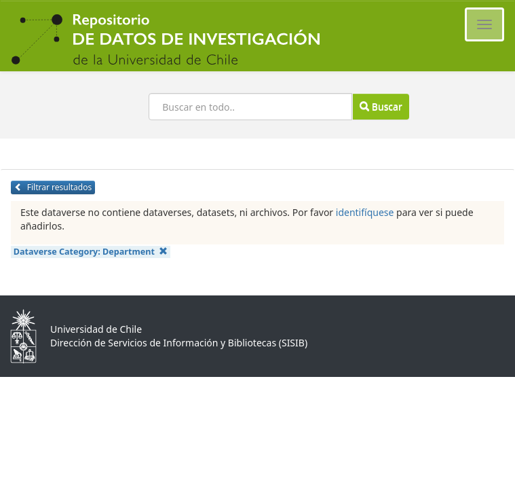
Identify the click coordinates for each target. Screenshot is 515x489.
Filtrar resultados (53, 187)
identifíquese (365, 212)
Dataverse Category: (91, 251)
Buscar (381, 106)
